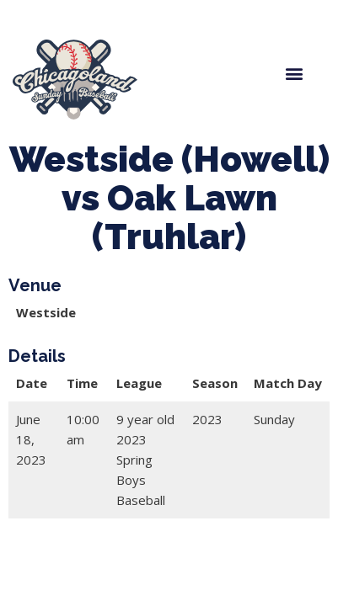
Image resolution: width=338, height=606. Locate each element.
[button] (294, 73)
